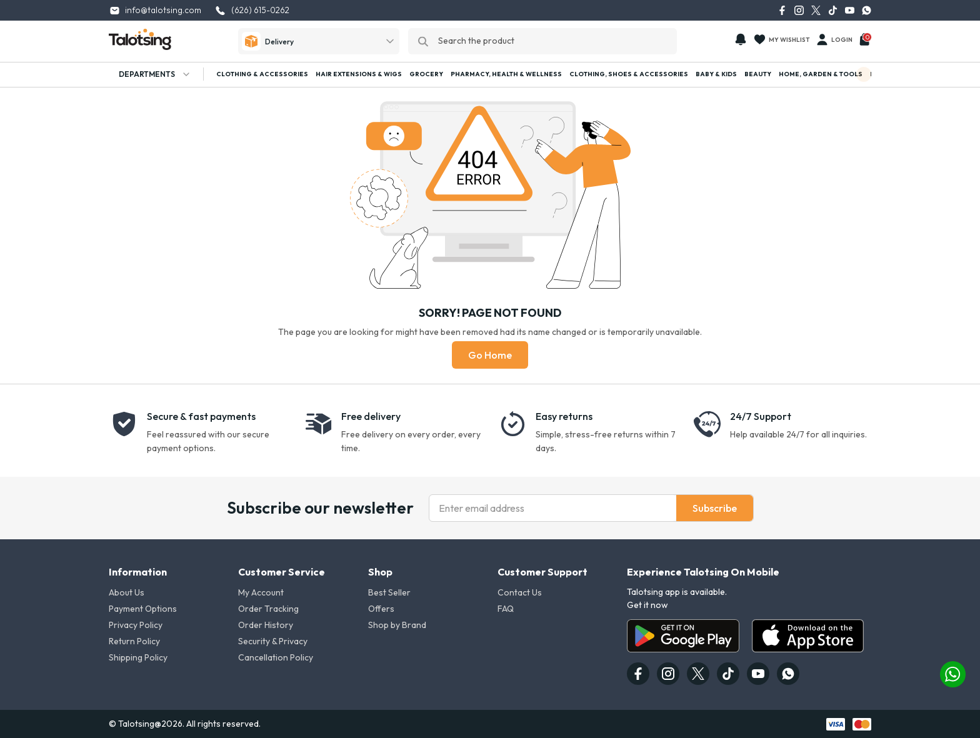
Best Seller (389, 592)
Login (833, 39)
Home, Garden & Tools (820, 74)
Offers (381, 608)
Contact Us (520, 592)
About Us (126, 592)
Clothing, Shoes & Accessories (628, 74)
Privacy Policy (135, 625)
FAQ (506, 608)
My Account (261, 592)
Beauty (757, 74)
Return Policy (134, 641)
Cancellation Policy (275, 657)
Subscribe (714, 508)
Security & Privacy (273, 641)
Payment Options (143, 608)
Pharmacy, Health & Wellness (506, 74)
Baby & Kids (716, 74)
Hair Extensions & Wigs (359, 74)
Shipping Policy (138, 657)
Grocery (426, 74)
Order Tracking (268, 608)
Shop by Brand (397, 625)
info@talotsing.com (155, 10)
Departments (150, 74)
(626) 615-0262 (256, 10)
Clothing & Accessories (262, 74)
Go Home (490, 355)
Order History (265, 625)
